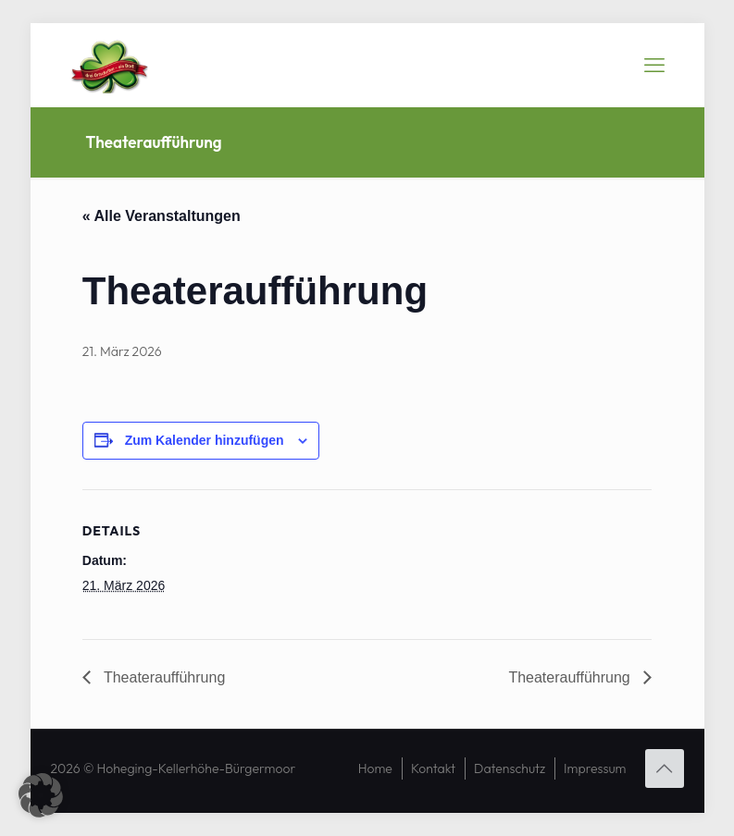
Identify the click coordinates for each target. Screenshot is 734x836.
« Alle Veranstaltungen (161, 216)
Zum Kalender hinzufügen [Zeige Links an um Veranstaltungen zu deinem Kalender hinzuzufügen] (204, 440)
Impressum (595, 768)
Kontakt (433, 768)
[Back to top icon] (664, 768)
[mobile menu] (654, 64)
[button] (40, 795)
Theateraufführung (163, 677)
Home (375, 768)
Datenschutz (509, 768)
